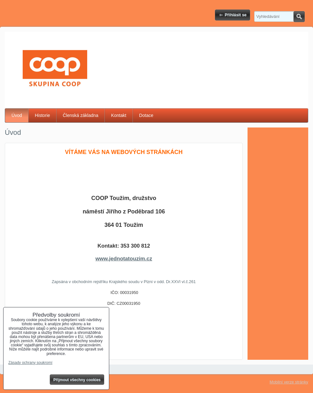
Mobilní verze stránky (289, 382)
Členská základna (80, 115)
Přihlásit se (236, 14)
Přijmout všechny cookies (77, 380)
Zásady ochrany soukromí (30, 362)
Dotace (146, 115)
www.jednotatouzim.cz (123, 259)
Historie (42, 115)
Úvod (16, 115)
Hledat (299, 16)
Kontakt (118, 115)
